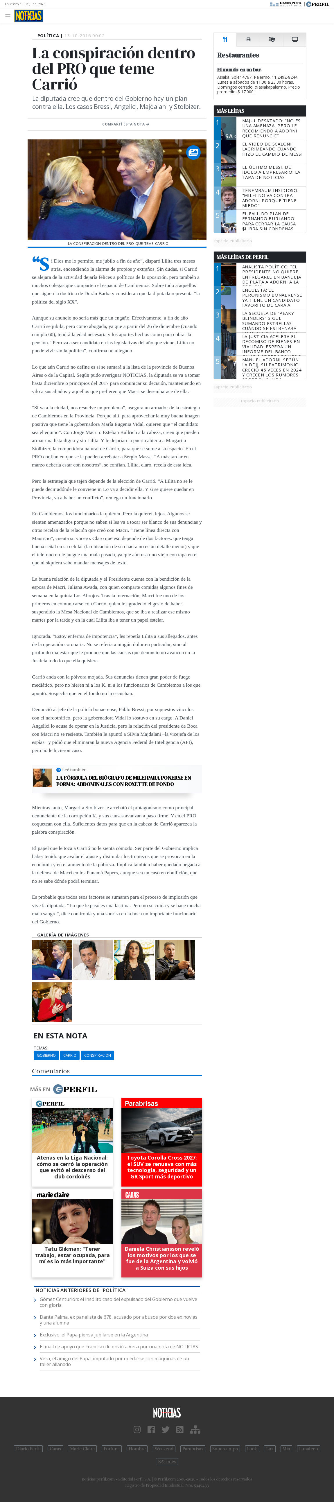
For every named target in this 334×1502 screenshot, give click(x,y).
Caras (55, 1448)
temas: (41, 1048)
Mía (286, 1448)
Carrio (69, 1055)
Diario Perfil (28, 1448)
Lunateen (308, 1448)
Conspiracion (97, 1055)
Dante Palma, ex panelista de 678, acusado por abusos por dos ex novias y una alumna (118, 1320)
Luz (269, 1448)
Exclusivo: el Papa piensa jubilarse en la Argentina (94, 1334)
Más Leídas (230, 110)
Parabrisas (192, 1448)
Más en (63, 1089)
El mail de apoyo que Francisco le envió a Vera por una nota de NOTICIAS (119, 1346)
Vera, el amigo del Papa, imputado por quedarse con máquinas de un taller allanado (114, 1361)
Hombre (137, 1448)
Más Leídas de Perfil (242, 257)
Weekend (164, 1448)
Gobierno (46, 1055)
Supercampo (225, 1448)
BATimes (167, 1461)
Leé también (74, 769)
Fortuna (112, 1448)
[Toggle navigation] (9, 15)
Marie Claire (82, 1448)
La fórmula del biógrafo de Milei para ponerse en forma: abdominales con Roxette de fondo (123, 781)
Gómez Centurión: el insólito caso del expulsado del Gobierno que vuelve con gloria (118, 1302)
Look (252, 1448)
